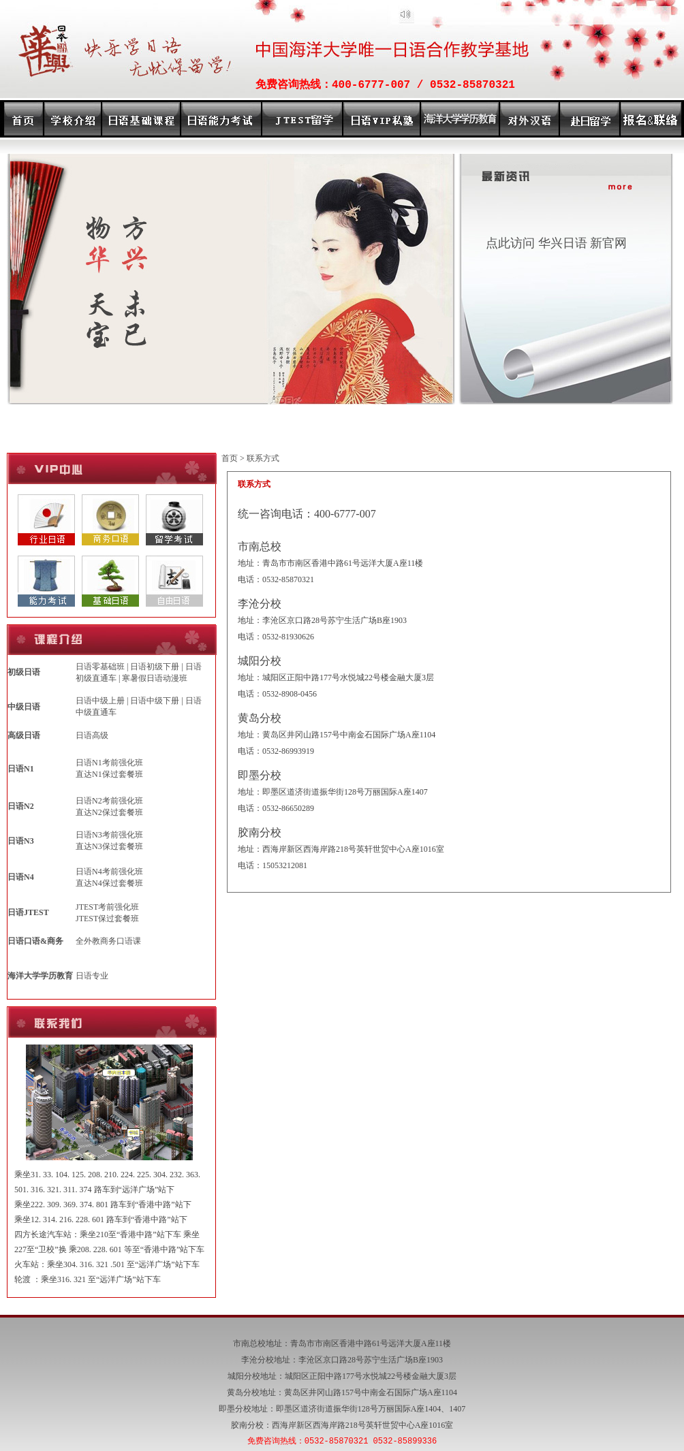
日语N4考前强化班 (109, 871)
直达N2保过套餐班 (109, 812)
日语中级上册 (100, 700)
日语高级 (92, 735)
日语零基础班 (100, 666)
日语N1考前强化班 (109, 762)
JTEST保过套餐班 (107, 918)
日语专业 (92, 975)
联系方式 (263, 458)
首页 (229, 458)
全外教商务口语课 (108, 941)
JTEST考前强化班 (107, 907)
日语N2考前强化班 (109, 801)
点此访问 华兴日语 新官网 (556, 243)
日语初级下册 (154, 666)
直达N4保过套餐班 (109, 883)
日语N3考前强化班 (109, 835)
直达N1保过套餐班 (109, 774)
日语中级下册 (154, 700)
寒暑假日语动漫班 (154, 678)
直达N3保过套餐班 (109, 846)
